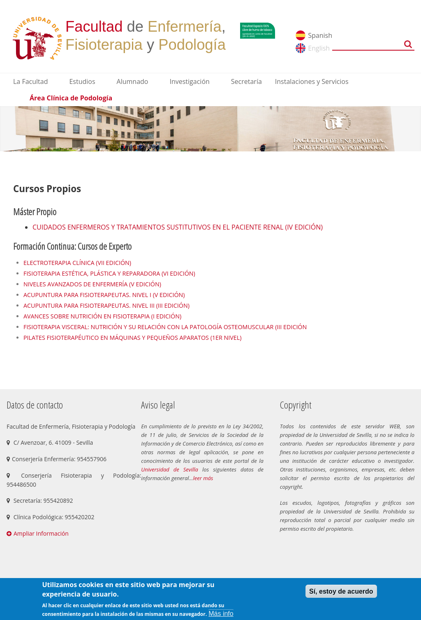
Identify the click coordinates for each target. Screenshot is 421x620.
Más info (220, 613)
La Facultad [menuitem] (30, 81)
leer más (203, 478)
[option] (210, 128)
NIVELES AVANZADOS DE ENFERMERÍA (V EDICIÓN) (92, 284)
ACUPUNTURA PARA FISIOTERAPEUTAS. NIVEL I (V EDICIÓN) (104, 295)
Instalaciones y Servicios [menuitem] (312, 81)
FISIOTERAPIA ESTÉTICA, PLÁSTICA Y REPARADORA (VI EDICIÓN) (109, 273)
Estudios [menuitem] (82, 81)
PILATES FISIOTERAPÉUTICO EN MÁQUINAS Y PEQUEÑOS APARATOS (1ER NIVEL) (133, 337)
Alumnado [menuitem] (132, 81)
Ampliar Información (41, 533)
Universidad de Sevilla (169, 469)
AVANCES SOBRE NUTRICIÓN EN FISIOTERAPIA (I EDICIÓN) (103, 316)
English (319, 48)
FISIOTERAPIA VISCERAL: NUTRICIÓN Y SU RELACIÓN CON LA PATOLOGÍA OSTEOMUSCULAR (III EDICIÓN (165, 327)
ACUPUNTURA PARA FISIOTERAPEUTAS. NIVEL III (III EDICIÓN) (107, 305)
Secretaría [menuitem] (246, 81)
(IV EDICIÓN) (304, 227)
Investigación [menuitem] (189, 81)
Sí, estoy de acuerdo (341, 591)
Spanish (320, 35)
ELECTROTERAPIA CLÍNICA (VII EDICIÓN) (77, 263)
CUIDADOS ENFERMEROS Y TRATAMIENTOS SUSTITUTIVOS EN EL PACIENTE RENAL (158, 227)
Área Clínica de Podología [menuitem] (71, 97)
